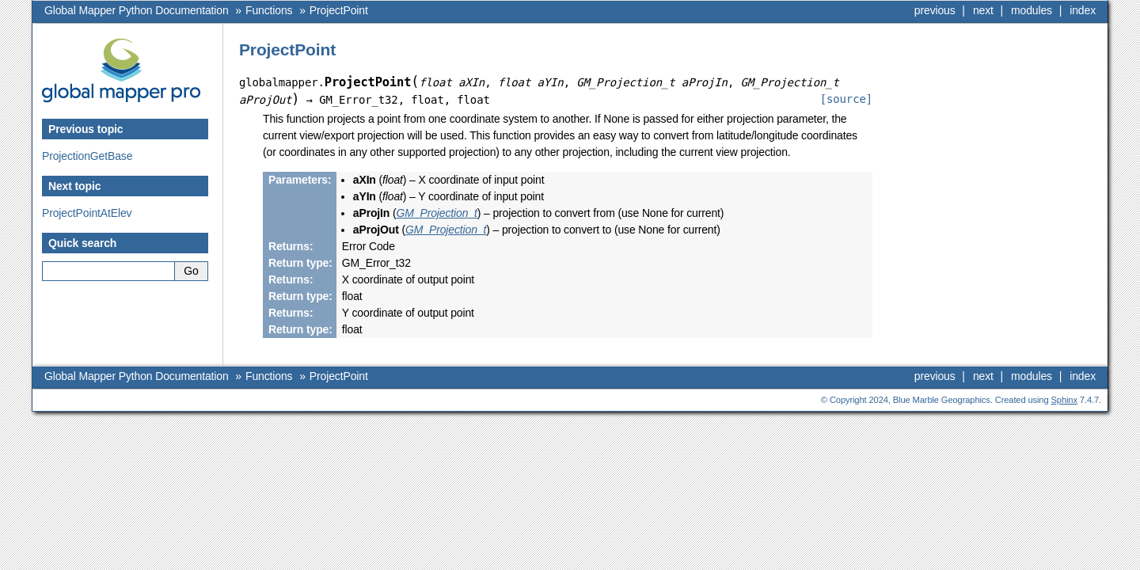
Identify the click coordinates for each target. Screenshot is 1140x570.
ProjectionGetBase (87, 156)
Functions (268, 10)
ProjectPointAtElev (86, 213)
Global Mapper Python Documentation (136, 10)
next (983, 10)
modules (1031, 10)
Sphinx (1064, 400)
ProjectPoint (339, 10)
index (1083, 10)
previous (935, 10)
